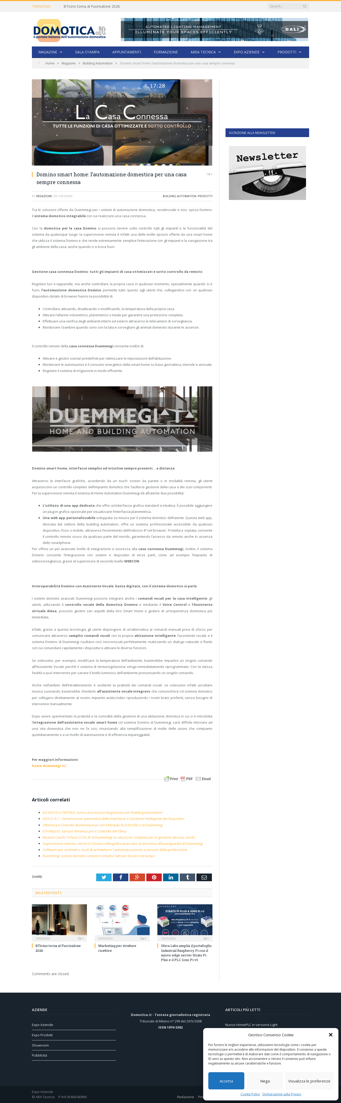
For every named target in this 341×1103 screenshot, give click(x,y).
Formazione (166, 52)
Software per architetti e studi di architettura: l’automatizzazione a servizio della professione (115, 849)
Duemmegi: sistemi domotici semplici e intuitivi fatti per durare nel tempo (99, 855)
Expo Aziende (246, 52)
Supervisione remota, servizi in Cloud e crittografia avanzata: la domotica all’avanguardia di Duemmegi (123, 843)
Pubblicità (39, 1055)
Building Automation (179, 196)
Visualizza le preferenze (309, 1080)
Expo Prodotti (42, 1035)
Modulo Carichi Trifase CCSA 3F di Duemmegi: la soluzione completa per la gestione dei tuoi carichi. (119, 837)
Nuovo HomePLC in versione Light (251, 1024)
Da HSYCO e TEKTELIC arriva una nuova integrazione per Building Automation (102, 812)
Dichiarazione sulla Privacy (282, 1094)
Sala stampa (87, 52)
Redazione (44, 196)
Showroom (40, 1045)
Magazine (47, 52)
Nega (265, 1080)
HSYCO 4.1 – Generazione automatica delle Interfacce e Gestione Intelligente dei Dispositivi (113, 818)
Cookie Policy (250, 1094)
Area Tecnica (203, 52)
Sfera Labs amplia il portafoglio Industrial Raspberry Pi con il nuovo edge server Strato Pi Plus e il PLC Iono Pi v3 (186, 952)
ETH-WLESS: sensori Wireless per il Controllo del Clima (84, 831)
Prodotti (286, 52)
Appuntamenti (126, 52)
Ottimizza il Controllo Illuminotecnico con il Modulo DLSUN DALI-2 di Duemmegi (103, 825)
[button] (330, 1034)
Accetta (226, 1080)
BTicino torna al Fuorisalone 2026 (92, 6)
